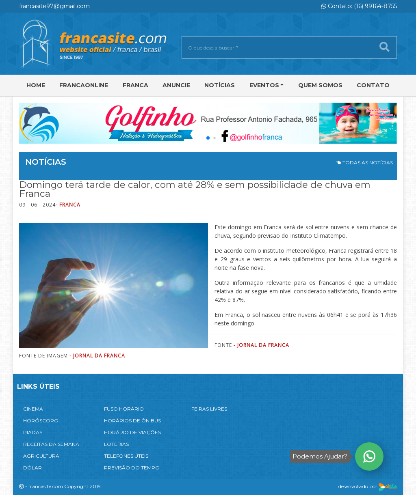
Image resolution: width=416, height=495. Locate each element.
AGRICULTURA (41, 456)
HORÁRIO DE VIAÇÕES (132, 432)
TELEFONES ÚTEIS (126, 456)
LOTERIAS (116, 444)
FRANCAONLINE (83, 85)
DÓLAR (32, 468)
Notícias (219, 85)
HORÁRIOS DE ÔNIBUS (132, 421)
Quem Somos (320, 85)
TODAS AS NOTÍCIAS (364, 162)
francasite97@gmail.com (54, 6)
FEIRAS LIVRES (209, 409)
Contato (373, 85)
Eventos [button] (264, 85)
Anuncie (176, 85)
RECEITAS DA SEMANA (51, 444)
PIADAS (32, 432)
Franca (135, 85)
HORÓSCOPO (40, 421)
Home (35, 85)
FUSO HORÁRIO (124, 409)
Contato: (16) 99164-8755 (359, 6)
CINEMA (33, 409)
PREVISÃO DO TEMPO (132, 468)
